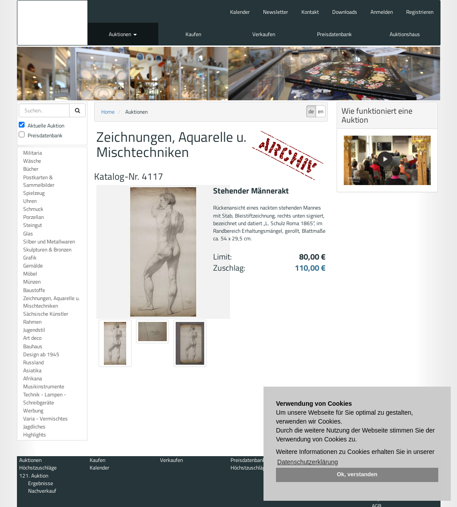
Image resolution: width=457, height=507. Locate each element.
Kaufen (193, 34)
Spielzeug (34, 193)
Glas (28, 233)
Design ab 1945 (41, 354)
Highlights (34, 434)
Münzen (32, 281)
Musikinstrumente (43, 386)
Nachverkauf (42, 490)
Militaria (32, 152)
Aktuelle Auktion (41, 125)
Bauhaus (32, 346)
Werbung (33, 410)
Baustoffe (34, 290)
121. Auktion (33, 475)
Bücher (30, 169)
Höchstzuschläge (38, 467)
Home (108, 111)
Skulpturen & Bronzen (47, 249)
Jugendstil (34, 330)
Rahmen (32, 321)
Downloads (344, 12)
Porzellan (33, 217)
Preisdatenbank (334, 34)
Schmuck (33, 209)
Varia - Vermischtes (45, 418)
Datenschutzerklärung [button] (307, 462)
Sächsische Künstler (45, 313)
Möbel (30, 273)
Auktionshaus (405, 34)
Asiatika (32, 370)
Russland (33, 362)
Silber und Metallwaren (49, 241)
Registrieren (419, 12)
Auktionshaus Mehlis (52, 22)
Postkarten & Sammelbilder (38, 181)
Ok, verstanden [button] (357, 474)
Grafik (30, 257)
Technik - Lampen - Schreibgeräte (44, 398)
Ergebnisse (40, 483)
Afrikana (32, 378)
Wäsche (32, 161)
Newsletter (275, 12)
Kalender (240, 12)
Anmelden (382, 12)
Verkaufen (263, 34)
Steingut (32, 225)
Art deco (32, 338)
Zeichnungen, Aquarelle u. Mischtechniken (51, 302)
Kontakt (310, 12)
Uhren (30, 201)
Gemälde (33, 265)
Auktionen (123, 34)
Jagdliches (34, 426)
